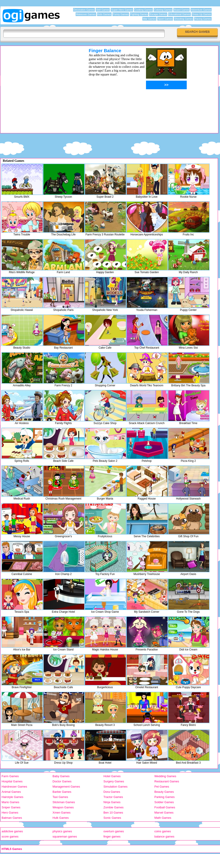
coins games (162, 831)
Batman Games (12, 817)
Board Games (181, 9)
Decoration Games (84, 9)
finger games (111, 836)
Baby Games (61, 776)
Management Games (66, 786)
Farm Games (10, 776)
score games (10, 836)
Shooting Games (183, 18)
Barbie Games (62, 791)
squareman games (65, 836)
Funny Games (121, 14)
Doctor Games (62, 781)
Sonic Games (112, 817)
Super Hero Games (122, 9)
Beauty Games (164, 791)
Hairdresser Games (14, 786)
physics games (62, 831)
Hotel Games (112, 776)
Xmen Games (61, 812)
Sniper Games (11, 807)
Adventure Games (201, 9)
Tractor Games (113, 797)
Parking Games (164, 797)
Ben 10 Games (113, 812)
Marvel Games (164, 812)
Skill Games (103, 9)
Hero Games (10, 812)
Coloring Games (163, 9)
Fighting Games (139, 14)
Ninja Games (111, 802)
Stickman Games (64, 802)
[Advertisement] (42, 90)
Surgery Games (113, 781)
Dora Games (111, 791)
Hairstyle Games (12, 797)
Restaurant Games (166, 781)
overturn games (113, 831)
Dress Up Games (201, 14)
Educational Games (179, 14)
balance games (164, 836)
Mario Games (10, 802)
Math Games (162, 817)
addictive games (12, 831)
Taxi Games (60, 797)
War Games (149, 18)
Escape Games (158, 14)
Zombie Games (113, 807)
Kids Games (104, 14)
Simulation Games (115, 786)
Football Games (164, 807)
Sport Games (165, 18)
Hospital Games (12, 781)
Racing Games (203, 18)
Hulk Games (61, 817)
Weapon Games (63, 807)
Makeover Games (86, 14)
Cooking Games (143, 9)
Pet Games (161, 786)
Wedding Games (165, 776)
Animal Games (11, 791)
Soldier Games (164, 802)
